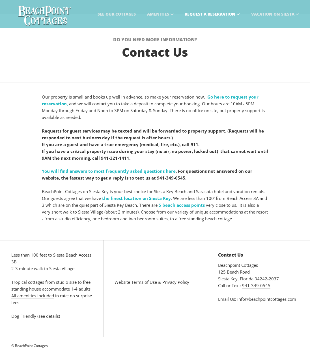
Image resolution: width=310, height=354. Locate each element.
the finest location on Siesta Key (136, 198)
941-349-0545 (256, 285)
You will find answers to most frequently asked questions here (109, 171)
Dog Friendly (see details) (35, 316)
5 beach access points (182, 205)
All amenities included (32, 295)
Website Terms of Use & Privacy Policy (152, 282)
